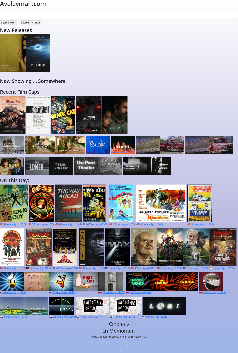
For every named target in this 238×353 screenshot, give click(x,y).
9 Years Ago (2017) (119, 268)
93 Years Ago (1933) (43, 224)
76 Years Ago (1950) (97, 224)
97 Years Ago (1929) (14, 224)
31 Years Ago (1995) (93, 268)
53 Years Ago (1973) (141, 292)
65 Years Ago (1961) (114, 292)
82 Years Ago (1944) (70, 224)
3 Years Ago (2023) (171, 268)
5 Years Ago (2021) (156, 316)
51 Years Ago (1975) (15, 316)
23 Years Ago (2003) (64, 316)
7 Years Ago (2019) (124, 316)
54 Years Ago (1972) (14, 268)
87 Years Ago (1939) (14, 292)
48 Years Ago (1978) (67, 268)
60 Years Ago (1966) (151, 224)
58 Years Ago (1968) (202, 224)
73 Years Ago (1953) (124, 224)
